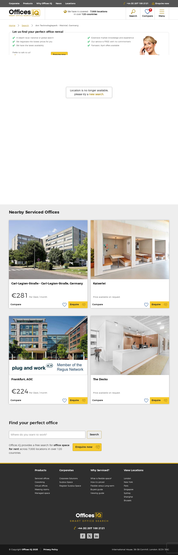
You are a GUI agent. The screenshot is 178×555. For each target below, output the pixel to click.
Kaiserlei (99, 283)
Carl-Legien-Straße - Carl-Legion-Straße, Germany (47, 283)
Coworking (40, 482)
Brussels (127, 500)
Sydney (127, 493)
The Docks (100, 379)
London (127, 478)
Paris (126, 486)
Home (12, 26)
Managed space (42, 493)
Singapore (128, 489)
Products (28, 4)
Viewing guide (97, 493)
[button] (160, 4)
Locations (70, 4)
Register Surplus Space (70, 486)
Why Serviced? (100, 470)
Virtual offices (41, 486)
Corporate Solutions (68, 478)
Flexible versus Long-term (102, 486)
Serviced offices (42, 478)
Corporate (14, 4)
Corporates (66, 470)
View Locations (133, 470)
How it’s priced (97, 482)
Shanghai (128, 497)
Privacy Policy (50, 550)
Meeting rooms (42, 489)
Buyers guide (97, 489)
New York (128, 482)
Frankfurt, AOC (22, 379)
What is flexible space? (101, 478)
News (58, 4)
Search (25, 26)
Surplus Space (66, 482)
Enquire (78, 305)
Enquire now (87, 447)
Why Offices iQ (44, 4)
